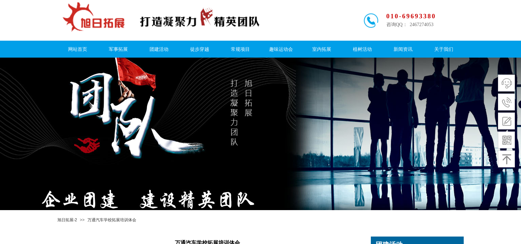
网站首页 (77, 49)
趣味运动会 (281, 49)
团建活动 (158, 49)
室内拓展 (321, 49)
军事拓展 (118, 49)
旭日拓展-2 (67, 220)
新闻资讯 (403, 49)
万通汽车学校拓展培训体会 (111, 220)
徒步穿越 (199, 49)
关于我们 (443, 49)
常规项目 (240, 49)
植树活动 (362, 49)
